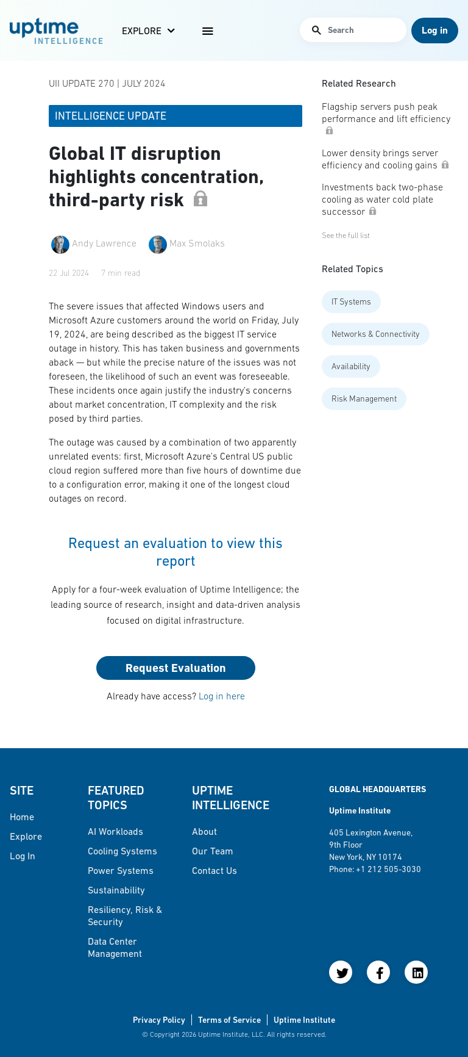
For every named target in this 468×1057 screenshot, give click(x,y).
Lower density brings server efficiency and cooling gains (386, 158)
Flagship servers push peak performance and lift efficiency (386, 117)
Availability (351, 366)
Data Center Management (115, 947)
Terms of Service (229, 1020)
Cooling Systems (122, 850)
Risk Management (364, 398)
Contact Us (214, 870)
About (204, 831)
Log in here (222, 695)
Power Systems (121, 870)
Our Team (212, 850)
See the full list (346, 235)
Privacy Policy (159, 1020)
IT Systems (351, 301)
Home (22, 816)
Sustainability (116, 889)
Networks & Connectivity (376, 334)
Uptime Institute (304, 1020)
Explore (141, 30)
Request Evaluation (176, 668)
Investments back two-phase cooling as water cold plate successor (382, 199)
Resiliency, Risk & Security (125, 915)
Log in (22, 855)
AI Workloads (115, 831)
